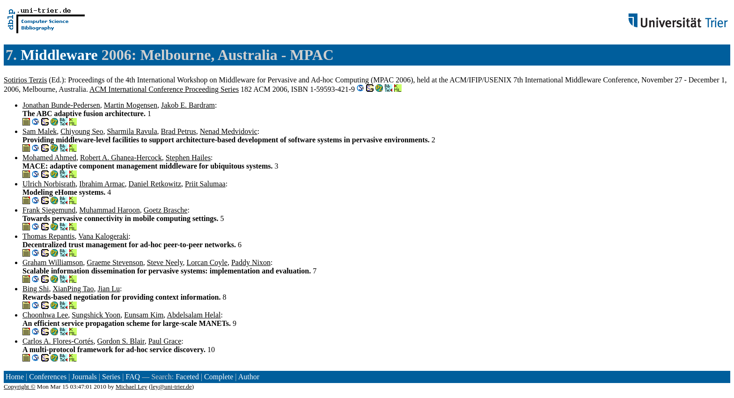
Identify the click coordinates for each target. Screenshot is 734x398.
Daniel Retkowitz (155, 184)
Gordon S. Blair (121, 341)
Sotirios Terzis (25, 80)
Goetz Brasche (166, 210)
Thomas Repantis (48, 236)
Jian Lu (108, 289)
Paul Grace (165, 341)
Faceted (187, 377)
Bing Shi (35, 289)
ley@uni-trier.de (171, 386)
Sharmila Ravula (132, 131)
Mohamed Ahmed (49, 158)
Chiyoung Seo (81, 131)
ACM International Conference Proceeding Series (164, 89)
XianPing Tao (73, 289)
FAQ (132, 377)
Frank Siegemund (48, 210)
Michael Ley (131, 386)
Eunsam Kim (143, 315)
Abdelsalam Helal (193, 315)
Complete (218, 377)
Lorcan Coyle (207, 262)
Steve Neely (165, 262)
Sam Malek (39, 131)
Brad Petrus (178, 131)
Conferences (47, 377)
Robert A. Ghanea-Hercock (121, 158)
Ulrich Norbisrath (48, 184)
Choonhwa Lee (45, 315)
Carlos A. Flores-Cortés (58, 341)
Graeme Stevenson (115, 262)
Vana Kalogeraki (103, 236)
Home (15, 377)
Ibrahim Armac (102, 184)
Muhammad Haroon (109, 210)
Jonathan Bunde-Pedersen (61, 105)
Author (248, 377)
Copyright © (20, 386)
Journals (84, 377)
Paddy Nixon (251, 262)
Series (111, 377)
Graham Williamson (52, 262)
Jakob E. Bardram (188, 105)
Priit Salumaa (205, 184)
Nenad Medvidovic (228, 131)
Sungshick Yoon (96, 315)
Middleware (59, 54)
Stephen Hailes (188, 158)
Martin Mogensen (130, 105)
